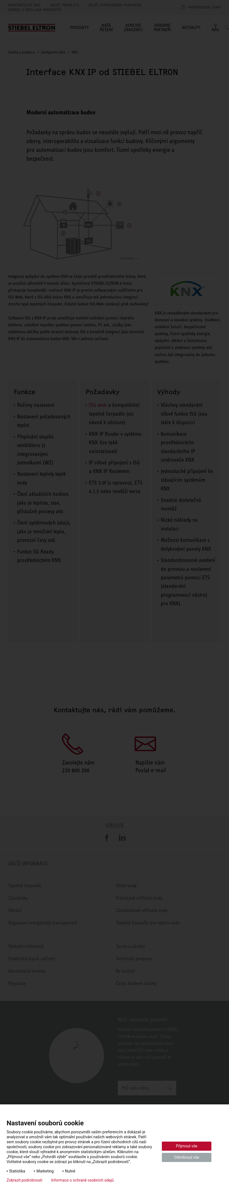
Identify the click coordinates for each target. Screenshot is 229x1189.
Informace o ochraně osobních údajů (82, 1180)
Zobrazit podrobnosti (24, 1180)
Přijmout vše (186, 1146)
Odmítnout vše (186, 1157)
